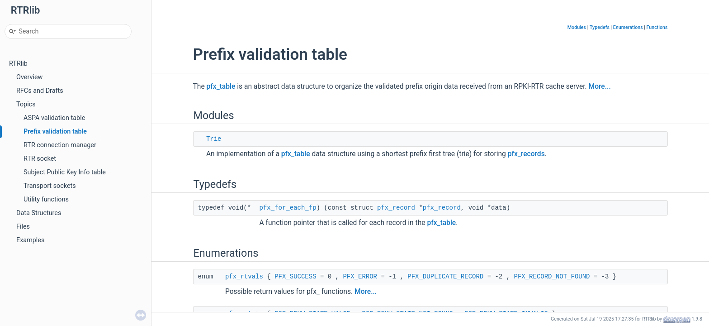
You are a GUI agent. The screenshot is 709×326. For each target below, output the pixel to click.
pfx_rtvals (244, 276)
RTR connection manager (60, 145)
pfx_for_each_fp (288, 207)
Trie (214, 139)
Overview (29, 77)
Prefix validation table (55, 131)
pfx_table (221, 86)
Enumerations (628, 27)
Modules (576, 27)
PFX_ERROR (360, 276)
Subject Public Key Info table (65, 172)
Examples (30, 240)
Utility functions (46, 199)
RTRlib (18, 63)
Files (23, 226)
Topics (26, 104)
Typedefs (600, 27)
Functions (657, 27)
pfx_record (396, 207)
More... (600, 86)
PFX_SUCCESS (295, 276)
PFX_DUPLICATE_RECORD (445, 276)
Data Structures (38, 213)
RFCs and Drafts (39, 91)
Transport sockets (50, 186)
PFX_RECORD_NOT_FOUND (552, 276)
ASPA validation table (54, 118)
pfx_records (526, 154)
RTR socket (40, 159)
